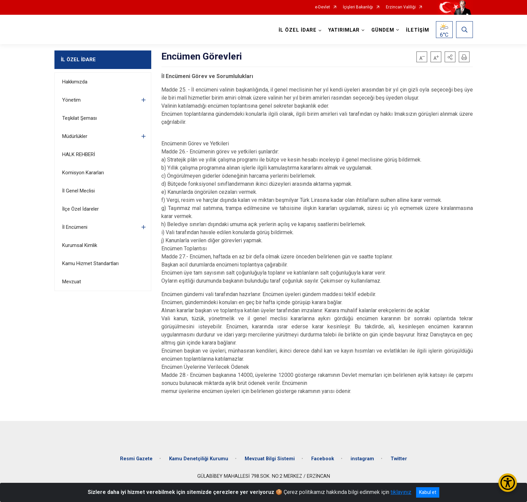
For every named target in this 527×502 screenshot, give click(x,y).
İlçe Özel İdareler (80, 209)
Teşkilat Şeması (79, 118)
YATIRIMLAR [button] (344, 30)
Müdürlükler (74, 136)
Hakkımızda (74, 82)
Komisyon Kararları (83, 173)
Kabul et (427, 492)
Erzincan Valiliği (401, 7)
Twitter (399, 459)
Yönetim (71, 100)
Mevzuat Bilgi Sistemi (270, 459)
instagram (362, 459)
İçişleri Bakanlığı (358, 7)
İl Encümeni (74, 227)
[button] (450, 56)
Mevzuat (71, 282)
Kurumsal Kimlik (79, 245)
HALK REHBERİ (78, 154)
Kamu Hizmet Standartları (90, 263)
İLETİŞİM (417, 30)
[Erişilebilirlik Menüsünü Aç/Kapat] (507, 482)
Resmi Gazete (136, 459)
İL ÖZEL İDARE (78, 60)
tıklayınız (401, 492)
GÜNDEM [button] (382, 30)
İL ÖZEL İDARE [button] (298, 30)
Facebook (322, 459)
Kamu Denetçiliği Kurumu (198, 459)
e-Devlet (322, 7)
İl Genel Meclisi (78, 191)
